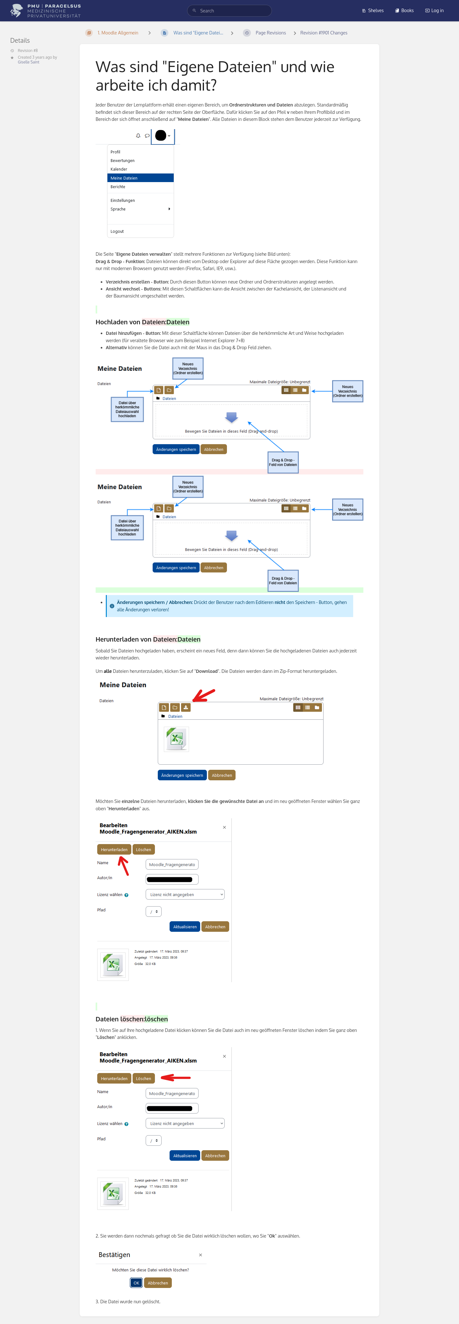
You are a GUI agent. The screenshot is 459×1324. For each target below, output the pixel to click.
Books (404, 10)
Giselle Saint (29, 62)
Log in (434, 10)
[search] (229, 11)
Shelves (373, 10)
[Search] (194, 10)
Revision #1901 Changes (324, 32)
